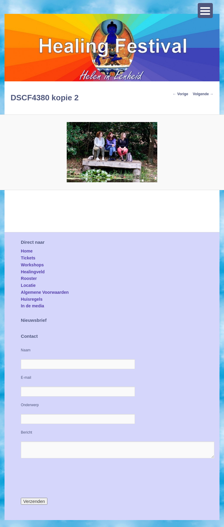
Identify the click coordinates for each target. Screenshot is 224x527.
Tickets (28, 258)
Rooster (29, 278)
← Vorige (180, 94)
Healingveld (33, 271)
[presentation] (67, 478)
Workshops (32, 264)
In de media (32, 305)
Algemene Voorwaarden (45, 292)
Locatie (28, 285)
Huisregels (32, 299)
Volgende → (203, 94)
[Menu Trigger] (205, 10)
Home (27, 251)
